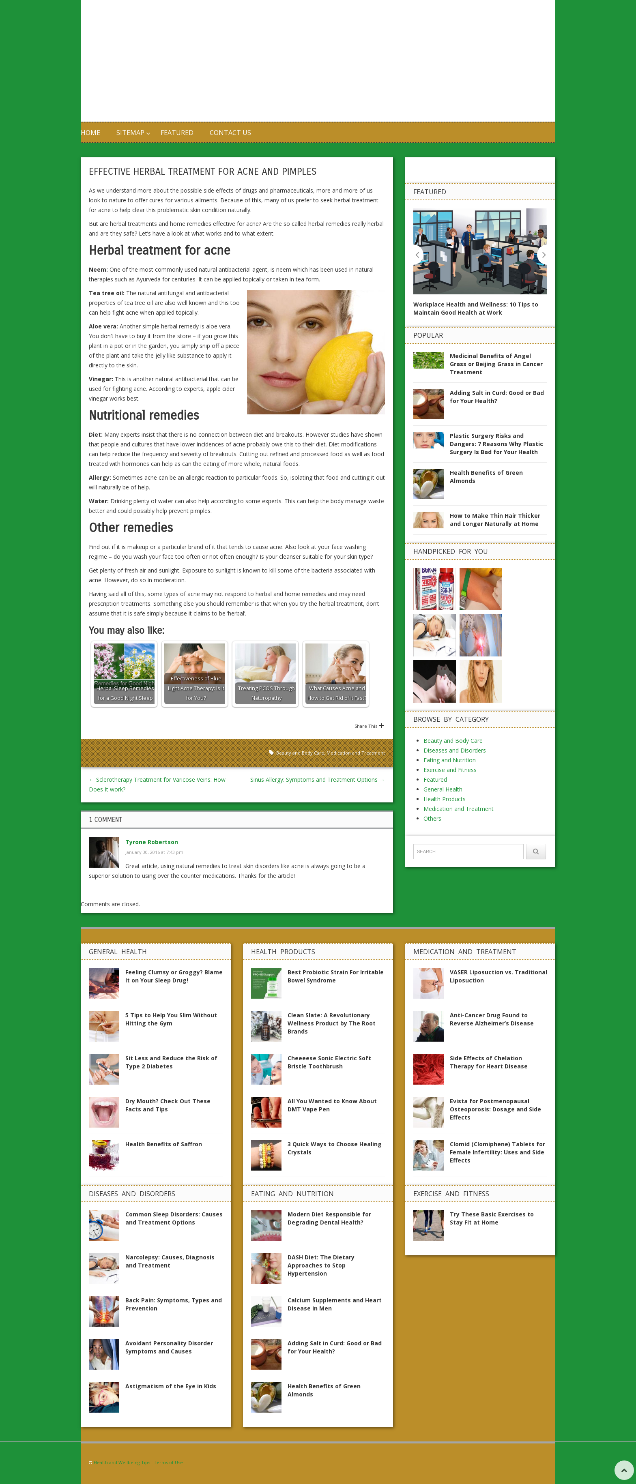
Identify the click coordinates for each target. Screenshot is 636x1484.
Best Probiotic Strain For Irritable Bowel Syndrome (336, 976)
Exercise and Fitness (450, 723)
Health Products (444, 752)
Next (542, 254)
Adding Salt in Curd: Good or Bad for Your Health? (497, 397)
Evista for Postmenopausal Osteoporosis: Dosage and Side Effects (495, 1109)
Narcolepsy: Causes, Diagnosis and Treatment (170, 1261)
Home (90, 133)
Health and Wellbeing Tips (122, 1462)
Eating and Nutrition (449, 713)
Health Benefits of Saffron (163, 1144)
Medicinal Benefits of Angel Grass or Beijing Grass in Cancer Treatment (496, 364)
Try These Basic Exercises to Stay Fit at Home (492, 1218)
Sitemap (130, 133)
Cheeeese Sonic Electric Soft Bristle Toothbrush (329, 1062)
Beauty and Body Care (300, 753)
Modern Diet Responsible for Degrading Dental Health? (329, 1218)
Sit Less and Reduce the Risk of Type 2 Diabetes (171, 1062)
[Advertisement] (415, 61)
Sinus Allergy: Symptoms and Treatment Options (317, 779)
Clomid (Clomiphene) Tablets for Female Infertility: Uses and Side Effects (497, 1152)
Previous (418, 254)
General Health (442, 742)
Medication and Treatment (356, 753)
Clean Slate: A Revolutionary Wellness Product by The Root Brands (332, 1023)
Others (432, 772)
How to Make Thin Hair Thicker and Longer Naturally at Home (495, 520)
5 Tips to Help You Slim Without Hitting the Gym (171, 1019)
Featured (177, 133)
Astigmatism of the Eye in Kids (170, 1386)
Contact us (230, 133)
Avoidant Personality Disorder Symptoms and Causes (169, 1347)
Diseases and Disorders (454, 704)
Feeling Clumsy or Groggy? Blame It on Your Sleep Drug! (174, 976)
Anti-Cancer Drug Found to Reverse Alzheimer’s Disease (492, 1019)
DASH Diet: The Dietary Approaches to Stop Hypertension (321, 1265)
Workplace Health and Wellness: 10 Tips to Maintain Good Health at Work (475, 308)
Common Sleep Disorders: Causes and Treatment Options (174, 1218)
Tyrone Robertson (151, 842)
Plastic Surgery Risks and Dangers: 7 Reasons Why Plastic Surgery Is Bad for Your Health (496, 444)
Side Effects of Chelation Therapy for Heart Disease (489, 1062)
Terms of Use (168, 1462)
